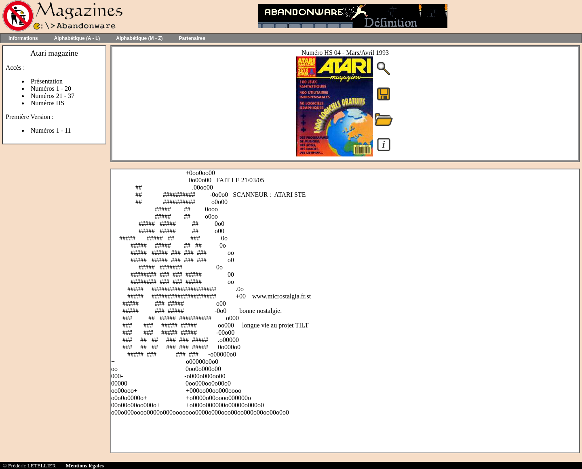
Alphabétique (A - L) (77, 38)
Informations (23, 38)
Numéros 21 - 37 (52, 95)
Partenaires (192, 38)
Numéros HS (47, 103)
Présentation (47, 81)
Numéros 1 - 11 (51, 130)
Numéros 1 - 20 (51, 88)
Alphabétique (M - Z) (139, 38)
